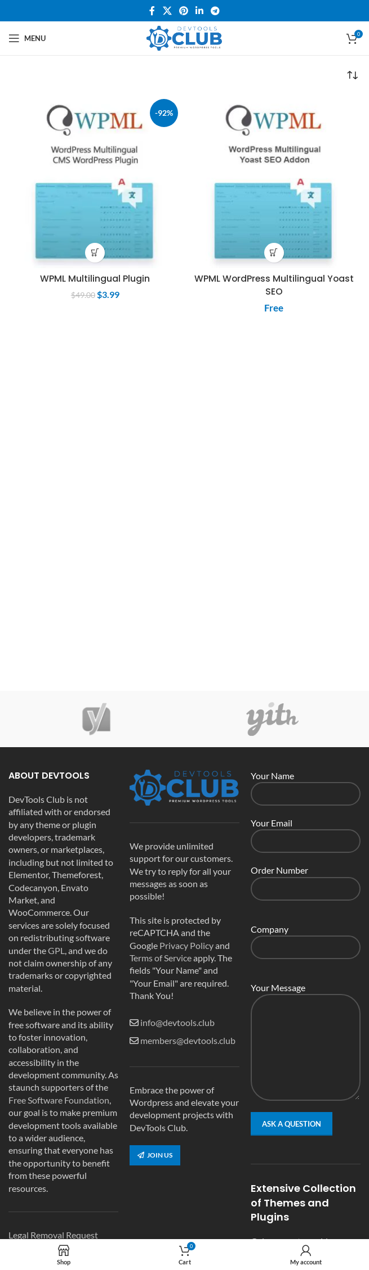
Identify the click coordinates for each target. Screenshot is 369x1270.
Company (306, 937)
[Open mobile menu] (27, 38)
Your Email (306, 831)
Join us (154, 1155)
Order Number (306, 878)
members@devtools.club (187, 1040)
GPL (56, 950)
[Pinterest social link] (183, 10)
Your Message (306, 1016)
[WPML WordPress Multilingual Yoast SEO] (274, 181)
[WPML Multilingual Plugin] (95, 181)
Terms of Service (161, 957)
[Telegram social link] (215, 10)
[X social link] (167, 10)
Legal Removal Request (53, 1235)
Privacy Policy (186, 945)
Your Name (306, 784)
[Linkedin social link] (199, 10)
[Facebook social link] (152, 10)
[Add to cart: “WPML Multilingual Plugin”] (95, 253)
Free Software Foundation (58, 1100)
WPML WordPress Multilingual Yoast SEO (273, 284)
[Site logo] (184, 36)
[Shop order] (352, 75)
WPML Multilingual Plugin (95, 278)
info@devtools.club (177, 1022)
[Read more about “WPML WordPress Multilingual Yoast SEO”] (274, 253)
